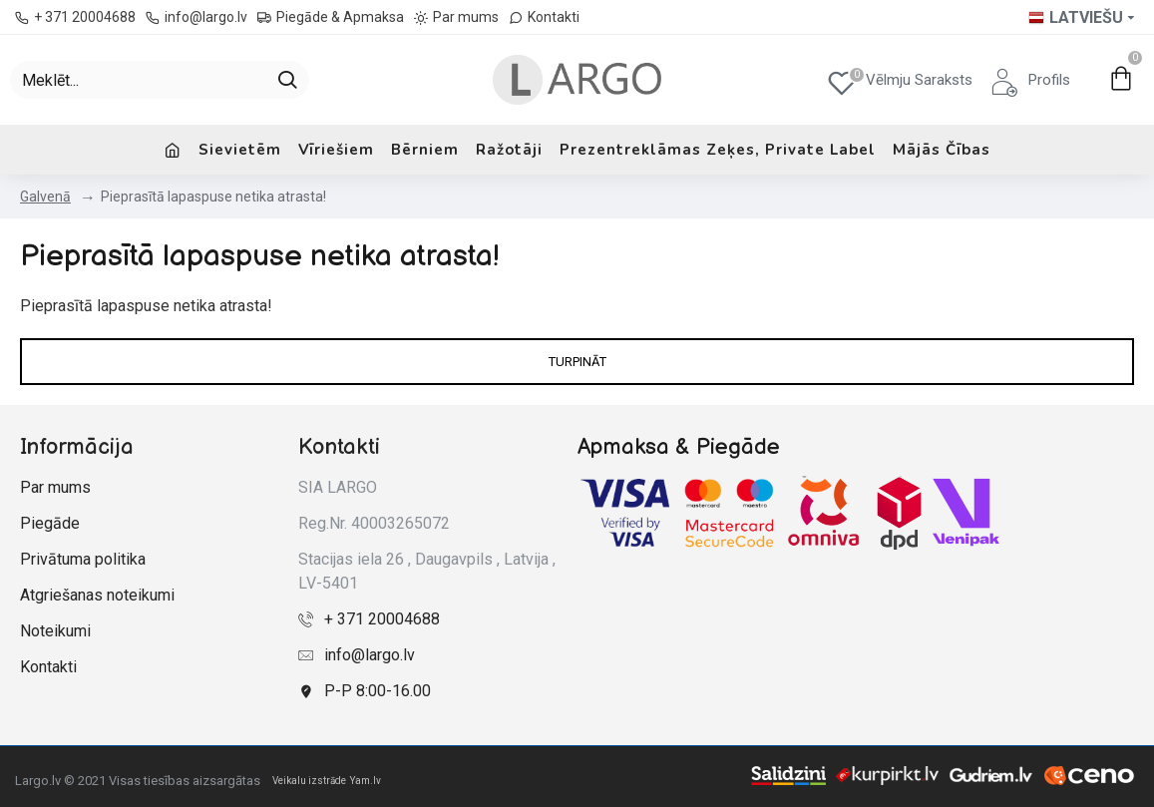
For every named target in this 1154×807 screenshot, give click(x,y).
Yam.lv (365, 780)
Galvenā (45, 196)
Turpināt (577, 361)
